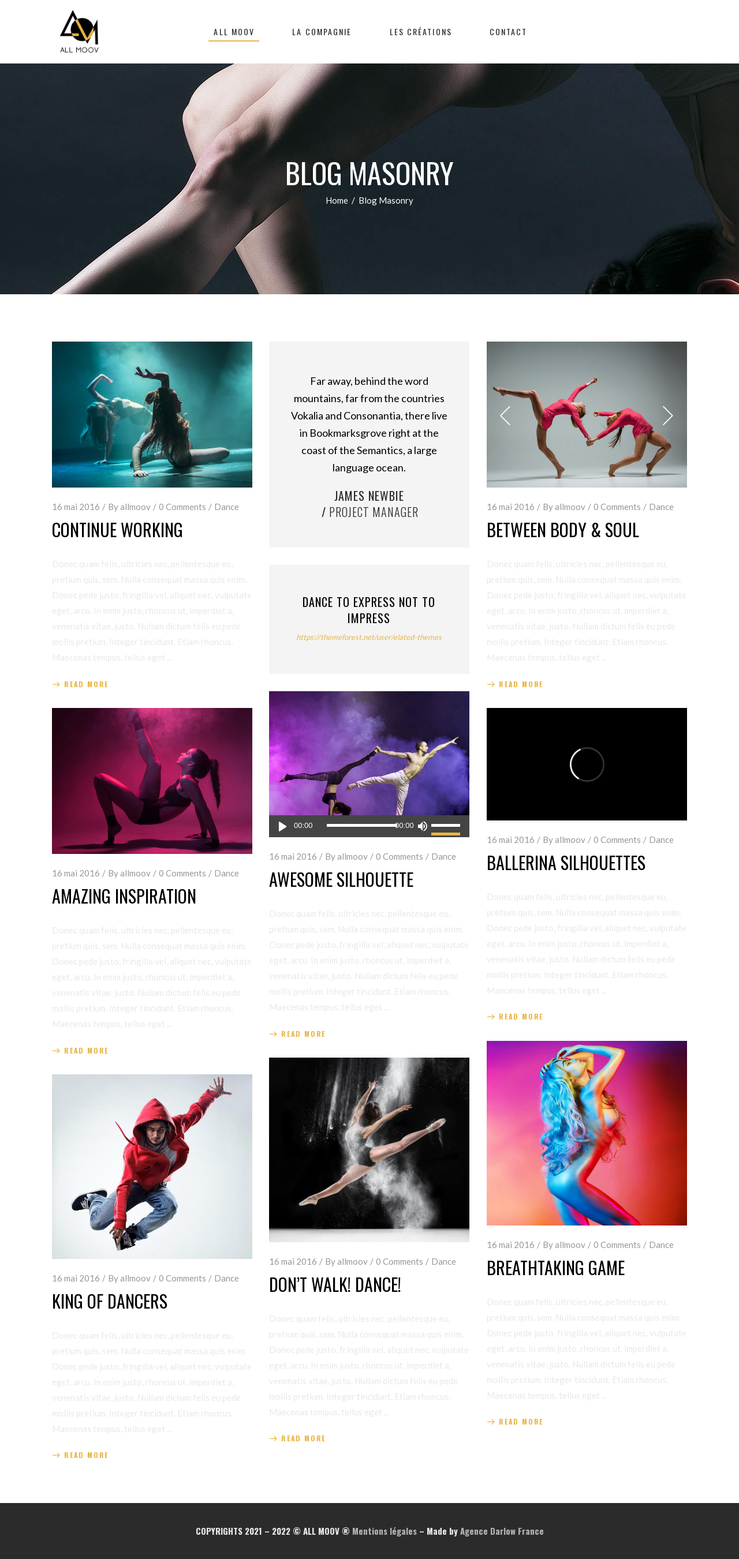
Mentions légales (384, 1530)
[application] (369, 826)
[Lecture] (282, 826)
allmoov (135, 506)
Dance (226, 506)
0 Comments (182, 506)
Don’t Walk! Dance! (335, 1284)
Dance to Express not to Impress (369, 610)
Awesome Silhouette (341, 879)
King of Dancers (109, 1301)
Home (337, 200)
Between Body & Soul (563, 529)
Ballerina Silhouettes (566, 862)
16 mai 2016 (76, 506)
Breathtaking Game (556, 1267)
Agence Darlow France (502, 1530)
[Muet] (422, 826)
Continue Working (117, 529)
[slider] (362, 825)
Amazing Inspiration (124, 896)
